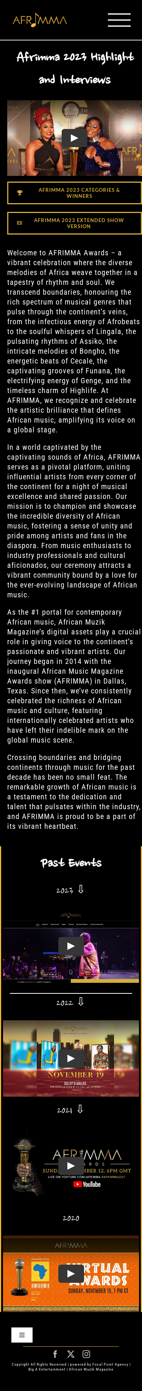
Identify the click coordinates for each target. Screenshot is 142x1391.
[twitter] (71, 1354)
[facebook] (55, 1354)
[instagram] (87, 1354)
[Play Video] (74, 138)
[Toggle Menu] (119, 20)
